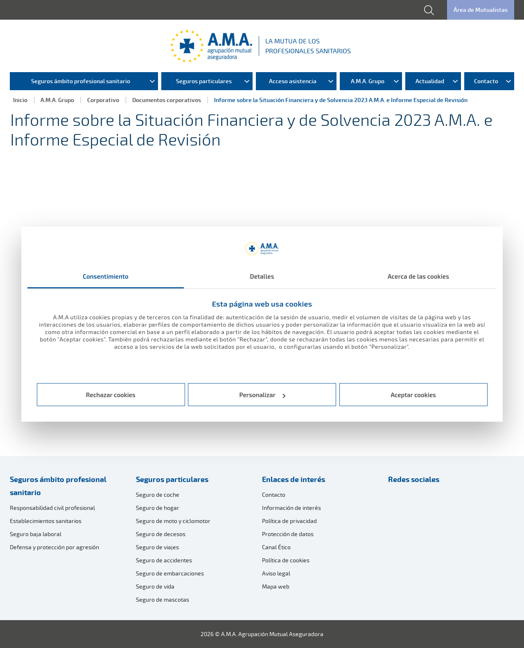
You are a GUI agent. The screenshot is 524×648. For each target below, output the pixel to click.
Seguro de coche (157, 494)
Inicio (20, 100)
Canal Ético (276, 547)
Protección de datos (288, 534)
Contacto (273, 494)
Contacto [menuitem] (486, 81)
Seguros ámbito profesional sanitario (58, 486)
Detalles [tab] (262, 276)
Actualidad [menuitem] (430, 81)
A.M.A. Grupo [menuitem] (367, 81)
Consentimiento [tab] (106, 276)
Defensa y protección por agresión (54, 547)
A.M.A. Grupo (57, 100)
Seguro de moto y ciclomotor (173, 521)
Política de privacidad (289, 521)
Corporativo (103, 100)
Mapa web (275, 586)
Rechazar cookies (111, 394)
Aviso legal (276, 573)
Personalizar (262, 394)
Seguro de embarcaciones (170, 573)
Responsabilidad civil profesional (52, 508)
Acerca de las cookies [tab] (418, 276)
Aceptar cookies (413, 394)
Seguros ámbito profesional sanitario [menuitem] (80, 81)
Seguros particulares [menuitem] (204, 81)
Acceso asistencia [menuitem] (292, 81)
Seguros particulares (172, 479)
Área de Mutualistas (481, 10)
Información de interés (291, 508)
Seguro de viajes (157, 547)
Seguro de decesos (160, 534)
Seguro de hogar (157, 508)
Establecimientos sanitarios (45, 521)
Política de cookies (285, 560)
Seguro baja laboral (35, 534)
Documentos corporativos (166, 100)
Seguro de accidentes (164, 560)
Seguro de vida (155, 586)
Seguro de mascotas (162, 599)
